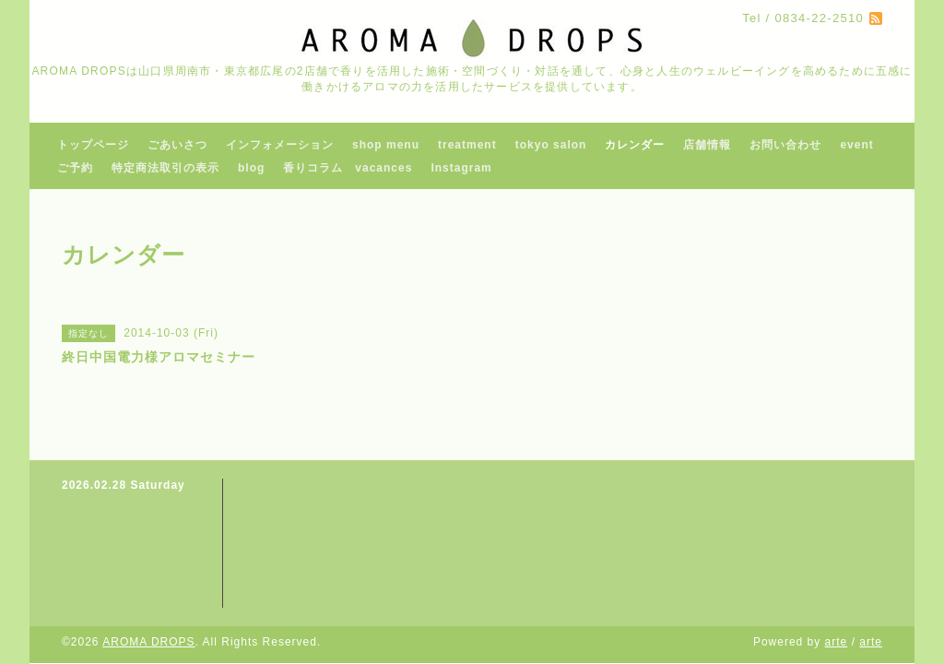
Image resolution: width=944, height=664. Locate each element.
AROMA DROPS (148, 641)
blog (251, 167)
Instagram (461, 167)
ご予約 (75, 167)
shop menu (385, 144)
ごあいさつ (177, 144)
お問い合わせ (785, 144)
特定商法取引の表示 (165, 167)
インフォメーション (280, 144)
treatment (467, 144)
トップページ (93, 144)
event (856, 144)
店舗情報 (707, 144)
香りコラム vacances (347, 167)
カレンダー (635, 144)
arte (836, 641)
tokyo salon (551, 144)
